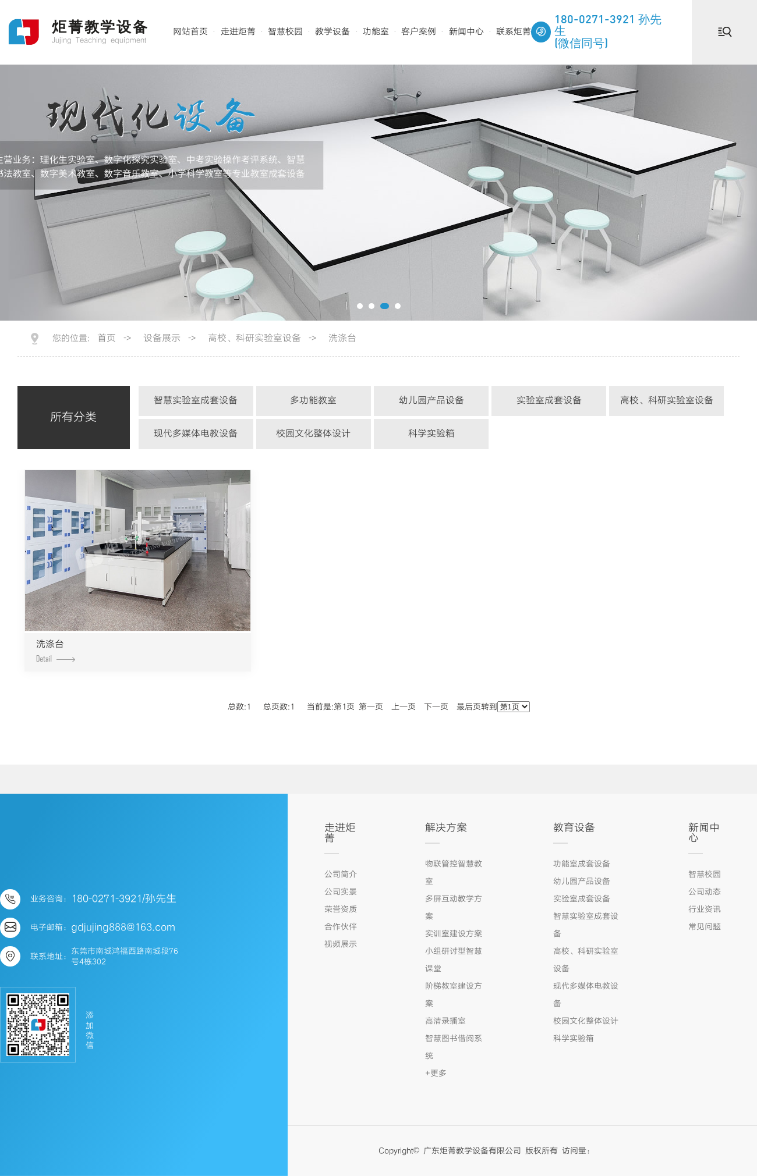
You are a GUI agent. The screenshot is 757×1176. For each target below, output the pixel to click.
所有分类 (73, 417)
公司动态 (704, 892)
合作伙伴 (340, 927)
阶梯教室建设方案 (453, 995)
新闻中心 (466, 32)
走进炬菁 (238, 32)
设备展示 (162, 338)
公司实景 (340, 892)
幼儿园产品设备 (431, 400)
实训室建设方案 (453, 934)
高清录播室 (445, 1021)
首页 (106, 338)
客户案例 (418, 32)
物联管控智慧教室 (453, 872)
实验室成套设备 (549, 400)
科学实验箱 (431, 433)
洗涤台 (342, 338)
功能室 (376, 32)
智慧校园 (285, 32)
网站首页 (190, 32)
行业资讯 (704, 909)
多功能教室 (313, 400)
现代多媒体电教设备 (196, 433)
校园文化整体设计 (313, 433)
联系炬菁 (513, 32)
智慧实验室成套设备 (196, 400)
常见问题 (704, 927)
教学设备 (332, 32)
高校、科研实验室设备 (254, 338)
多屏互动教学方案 (453, 907)
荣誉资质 (340, 909)
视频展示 (340, 944)
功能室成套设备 (581, 864)
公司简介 (340, 874)
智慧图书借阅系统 (453, 1047)
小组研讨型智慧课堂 (453, 960)
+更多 (436, 1073)
